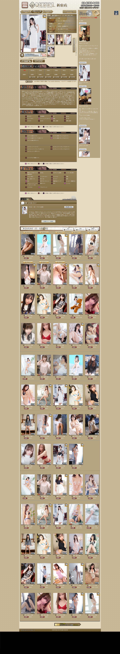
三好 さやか (27, 345)
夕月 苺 (75, 315)
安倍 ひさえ (43, 315)
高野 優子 (75, 286)
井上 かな (27, 436)
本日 (68, 229)
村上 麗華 (43, 286)
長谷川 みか (91, 345)
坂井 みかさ (59, 315)
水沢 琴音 (59, 286)
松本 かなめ (43, 345)
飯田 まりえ (59, 256)
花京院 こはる (75, 526)
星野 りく (91, 256)
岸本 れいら (27, 256)
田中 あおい (75, 256)
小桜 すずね (75, 345)
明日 (80, 229)
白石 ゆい (91, 286)
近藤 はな (43, 256)
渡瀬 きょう (59, 496)
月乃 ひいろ (43, 436)
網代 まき (27, 315)
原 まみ (59, 345)
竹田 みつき (27, 286)
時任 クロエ (91, 526)
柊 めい (43, 585)
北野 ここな (91, 585)
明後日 (93, 229)
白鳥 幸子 (75, 555)
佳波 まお (91, 315)
